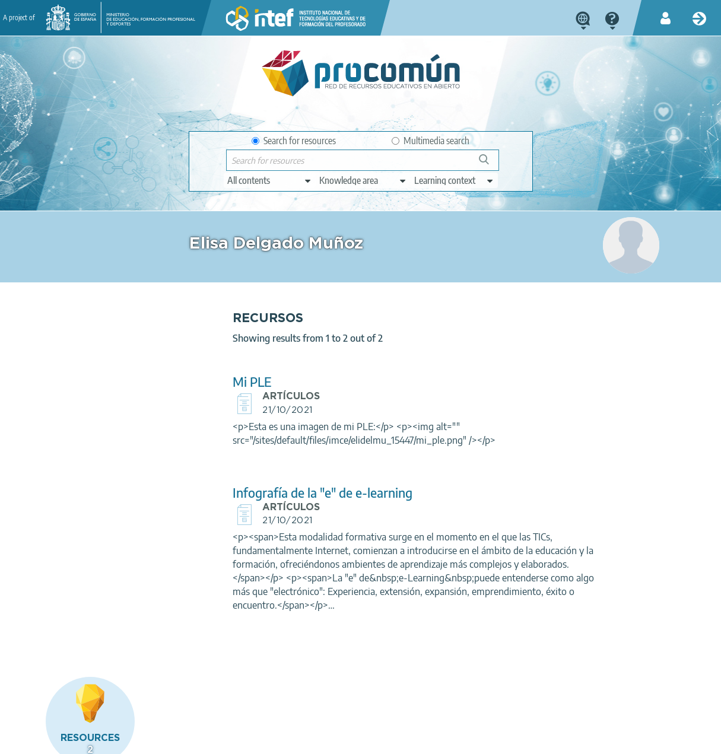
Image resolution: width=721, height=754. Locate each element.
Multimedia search (430, 141)
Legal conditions (142, 740)
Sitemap (408, 740)
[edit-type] (270, 180)
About (83, 740)
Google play (394, 692)
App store (292, 692)
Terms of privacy (218, 740)
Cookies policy (290, 740)
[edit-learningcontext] (454, 180)
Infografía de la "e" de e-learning (285, 493)
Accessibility (354, 740)
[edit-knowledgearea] (363, 180)
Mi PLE (214, 382)
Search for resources (294, 141)
